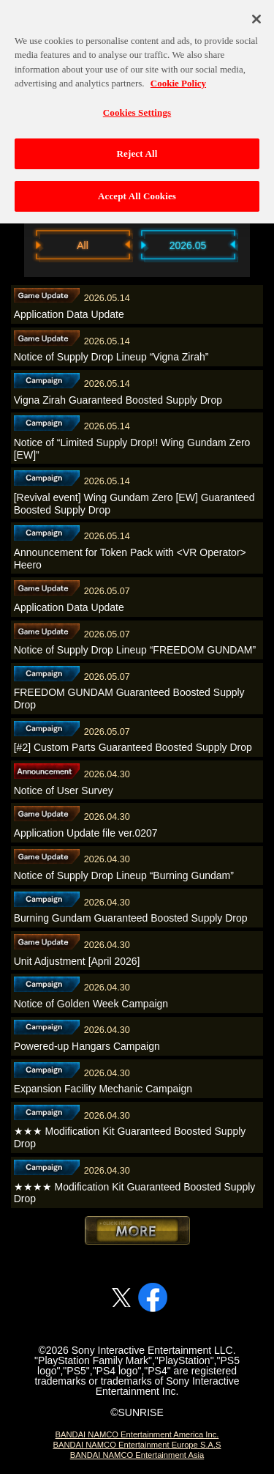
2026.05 (188, 245)
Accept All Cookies (137, 189)
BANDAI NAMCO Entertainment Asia (137, 1455)
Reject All (137, 146)
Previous (17, 244)
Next (258, 244)
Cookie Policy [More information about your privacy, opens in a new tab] (178, 76)
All (82, 245)
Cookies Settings (137, 105)
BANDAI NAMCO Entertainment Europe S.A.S (137, 1444)
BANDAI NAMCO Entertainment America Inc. (137, 1434)
